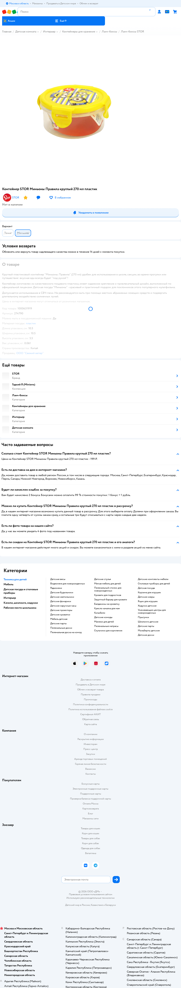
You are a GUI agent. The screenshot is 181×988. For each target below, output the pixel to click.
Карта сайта (90, 724)
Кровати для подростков (107, 595)
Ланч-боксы (109, 31)
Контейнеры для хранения (78, 31)
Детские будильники (61, 592)
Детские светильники (62, 597)
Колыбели (99, 612)
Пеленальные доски (61, 628)
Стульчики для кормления (108, 630)
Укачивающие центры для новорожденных (152, 611)
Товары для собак (90, 838)
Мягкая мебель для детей (107, 583)
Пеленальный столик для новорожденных (107, 589)
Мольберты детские (149, 630)
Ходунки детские (147, 605)
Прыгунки (143, 617)
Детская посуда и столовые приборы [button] (21, 591)
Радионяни (56, 588)
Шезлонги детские (148, 621)
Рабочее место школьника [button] (20, 608)
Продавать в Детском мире (90, 684)
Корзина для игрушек (149, 592)
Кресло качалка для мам (107, 608)
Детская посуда (146, 588)
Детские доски (146, 635)
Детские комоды (103, 617)
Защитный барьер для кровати (110, 599)
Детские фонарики (60, 601)
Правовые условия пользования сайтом (90, 894)
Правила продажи (90, 694)
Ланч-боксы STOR (132, 31)
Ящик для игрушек (148, 601)
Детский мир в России (77, 904)
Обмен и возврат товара (90, 689)
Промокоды (90, 699)
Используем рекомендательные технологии (90, 897)
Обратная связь (90, 719)
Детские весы (57, 579)
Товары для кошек (90, 828)
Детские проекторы (61, 610)
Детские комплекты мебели (153, 579)
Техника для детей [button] (15, 579)
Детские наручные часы (63, 605)
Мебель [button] (8, 584)
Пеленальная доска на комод (66, 632)
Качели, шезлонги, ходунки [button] (21, 603)
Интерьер (49, 31)
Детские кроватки (60, 614)
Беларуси (110, 904)
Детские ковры (146, 597)
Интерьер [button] (10, 598)
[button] (61, 21)
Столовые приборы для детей (154, 583)
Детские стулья (102, 579)
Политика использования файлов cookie (90, 709)
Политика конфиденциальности (90, 704)
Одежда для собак (90, 848)
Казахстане (97, 904)
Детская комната (25, 31)
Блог (90, 813)
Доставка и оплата (91, 679)
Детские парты (58, 623)
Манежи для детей (104, 621)
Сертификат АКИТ (90, 714)
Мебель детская (58, 619)
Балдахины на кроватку (107, 604)
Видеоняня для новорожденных (67, 583)
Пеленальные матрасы (106, 626)
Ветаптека (90, 853)
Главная (6, 31)
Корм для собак (90, 843)
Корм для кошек (90, 833)
